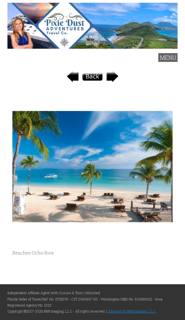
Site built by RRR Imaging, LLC (132, 311)
